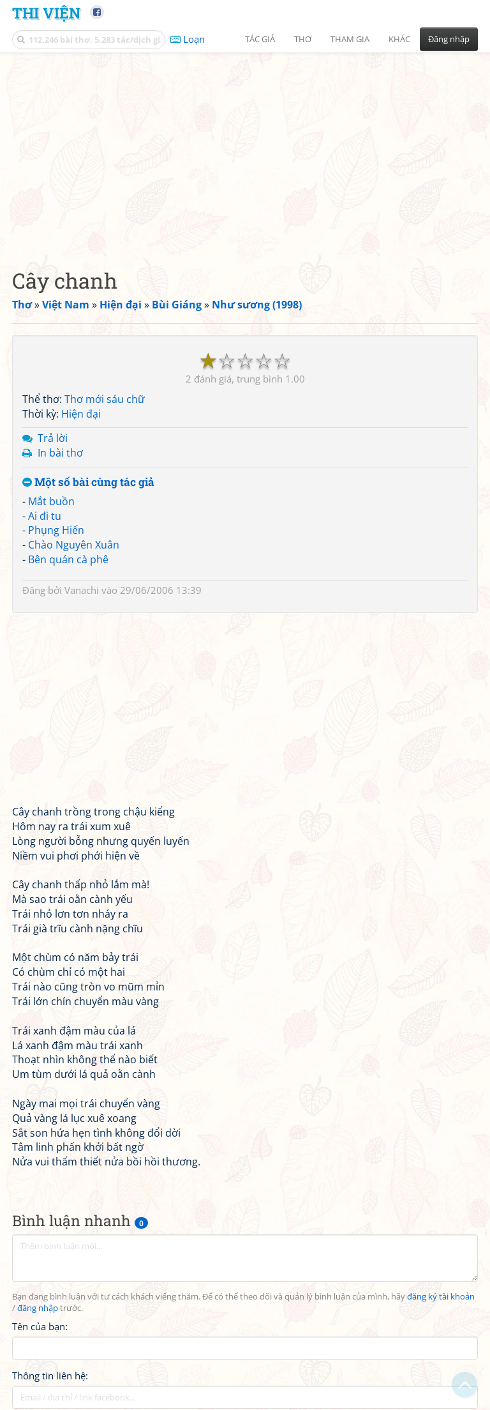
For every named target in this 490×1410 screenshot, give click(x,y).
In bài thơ (60, 453)
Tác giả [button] (260, 39)
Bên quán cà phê (68, 559)
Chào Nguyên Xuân (73, 545)
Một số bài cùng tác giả (88, 482)
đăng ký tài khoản (441, 1296)
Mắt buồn (51, 501)
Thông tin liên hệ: (50, 1375)
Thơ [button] (302, 39)
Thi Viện (46, 12)
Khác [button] (399, 39)
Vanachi (81, 590)
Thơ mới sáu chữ (104, 399)
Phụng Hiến (56, 530)
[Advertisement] (245, 150)
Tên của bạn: (40, 1326)
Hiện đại (81, 414)
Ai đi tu (44, 516)
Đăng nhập (449, 39)
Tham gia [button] (349, 39)
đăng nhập (37, 1308)
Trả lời (53, 438)
